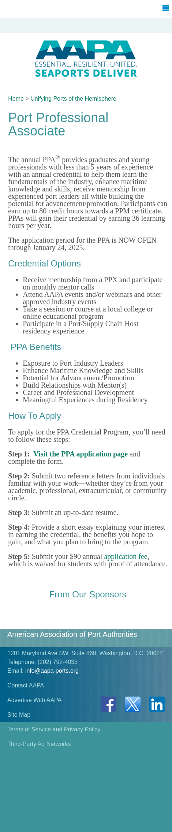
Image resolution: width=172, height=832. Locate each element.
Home (16, 99)
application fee (125, 556)
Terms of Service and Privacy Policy (53, 729)
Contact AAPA (25, 685)
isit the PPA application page (83, 454)
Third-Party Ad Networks (39, 744)
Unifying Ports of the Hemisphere (73, 99)
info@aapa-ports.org (52, 671)
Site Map (18, 715)
